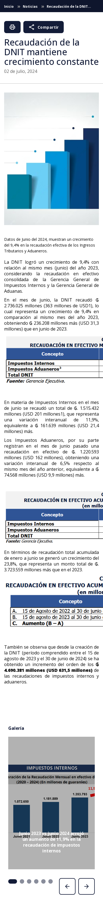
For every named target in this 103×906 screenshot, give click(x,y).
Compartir (43, 27)
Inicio (9, 6)
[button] (12, 881)
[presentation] (67, 886)
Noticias (30, 6)
